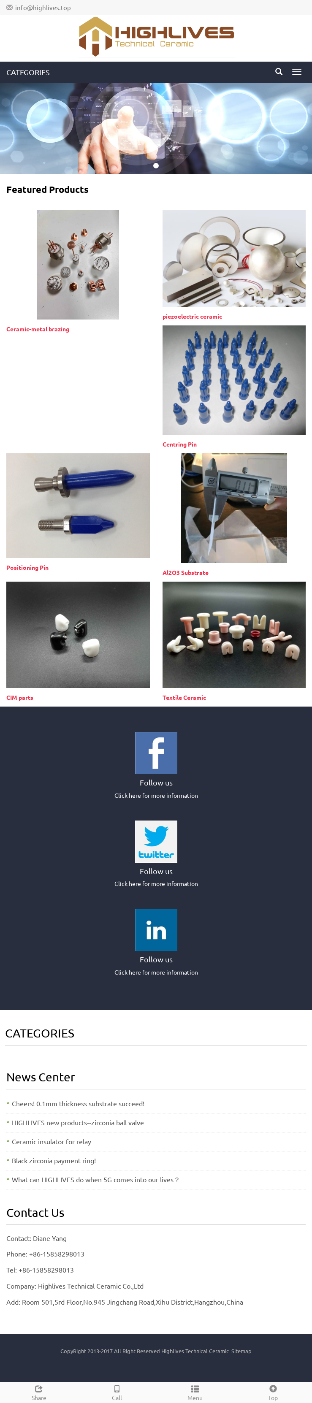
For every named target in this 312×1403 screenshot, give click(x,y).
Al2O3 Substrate (186, 572)
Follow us (156, 782)
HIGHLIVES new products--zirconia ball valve (78, 1122)
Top (273, 1391)
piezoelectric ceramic (192, 316)
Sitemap (241, 1350)
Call (117, 1391)
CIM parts (19, 697)
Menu (195, 1391)
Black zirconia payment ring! (54, 1160)
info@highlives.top (43, 7)
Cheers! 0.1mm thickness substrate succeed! (78, 1103)
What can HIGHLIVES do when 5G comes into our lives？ (96, 1179)
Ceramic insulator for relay (51, 1141)
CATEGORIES (28, 72)
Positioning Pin (27, 567)
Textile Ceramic (184, 697)
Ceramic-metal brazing (37, 329)
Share (39, 1391)
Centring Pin (180, 444)
